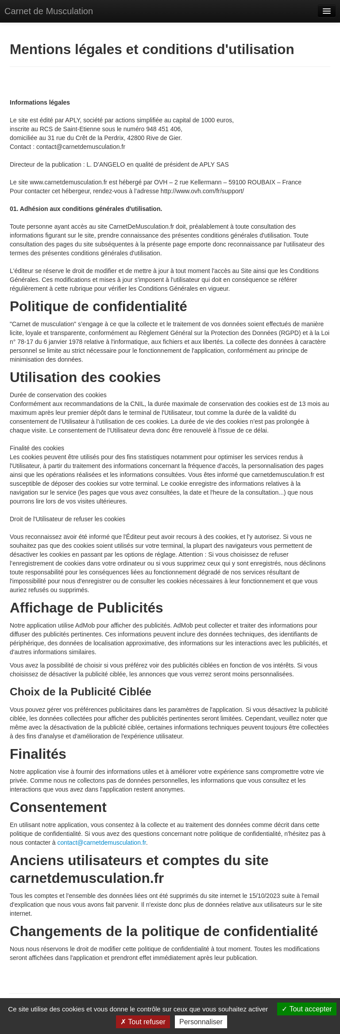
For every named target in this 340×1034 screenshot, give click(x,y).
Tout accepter (307, 1009)
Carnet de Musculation (48, 11)
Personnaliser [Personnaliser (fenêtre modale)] (201, 1022)
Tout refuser (143, 1022)
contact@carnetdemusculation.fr (101, 842)
